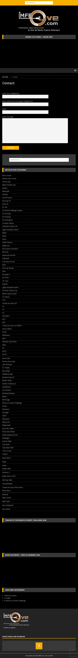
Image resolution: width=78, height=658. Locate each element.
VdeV (4, 345)
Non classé (6, 509)
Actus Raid (6, 358)
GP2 (3, 319)
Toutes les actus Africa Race (12, 487)
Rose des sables (8, 428)
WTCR (4, 354)
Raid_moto (6, 422)
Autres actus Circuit (9, 178)
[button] (74, 70)
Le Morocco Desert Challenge (15, 601)
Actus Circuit (6, 175)
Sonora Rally (6, 441)
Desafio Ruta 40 (8, 377)
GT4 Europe (6, 217)
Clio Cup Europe (8, 268)
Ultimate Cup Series (9, 342)
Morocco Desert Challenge (12, 403)
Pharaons (5, 409)
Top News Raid (7, 448)
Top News (6, 444)
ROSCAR (5, 252)
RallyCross (6, 246)
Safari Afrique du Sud (9, 435)
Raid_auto (5, 419)
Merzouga (6, 400)
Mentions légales (9, 628)
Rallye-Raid (6, 425)
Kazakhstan (6, 387)
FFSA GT (5, 204)
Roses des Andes (8, 432)
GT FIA (4, 207)
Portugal (5, 412)
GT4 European (7, 220)
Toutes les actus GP (9, 303)
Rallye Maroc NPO (9, 476)
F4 (3, 313)
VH (3, 348)
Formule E (6, 316)
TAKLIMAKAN (7, 484)
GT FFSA (5, 278)
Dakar (4, 465)
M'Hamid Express (8, 393)
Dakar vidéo (6, 469)
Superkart (5, 258)
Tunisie (4, 454)
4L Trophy (6, 368)
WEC (4, 338)
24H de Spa (6, 182)
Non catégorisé (7, 505)
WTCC (4, 351)
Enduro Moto (7, 380)
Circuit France (7, 198)
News (4, 236)
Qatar (4, 416)
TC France (6, 297)
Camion (5, 194)
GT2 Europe (6, 214)
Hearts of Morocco (9, 384)
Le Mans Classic (8, 223)
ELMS (4, 332)
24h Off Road (7, 364)
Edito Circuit (6, 498)
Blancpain (5, 191)
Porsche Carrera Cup (9, 290)
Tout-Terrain (6, 451)
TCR (3, 300)
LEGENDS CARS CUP (9, 226)
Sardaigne (5, 438)
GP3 (3, 322)
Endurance (6, 335)
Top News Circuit (8, 262)
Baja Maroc (6, 458)
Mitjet (4, 233)
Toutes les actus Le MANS (12, 326)
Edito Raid (6, 501)
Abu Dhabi (6, 371)
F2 (3, 306)
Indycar (5, 284)
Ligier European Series (10, 230)
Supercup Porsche (8, 255)
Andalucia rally (7, 374)
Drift (3, 271)
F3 (3, 309)
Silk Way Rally (7, 480)
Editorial (5, 494)
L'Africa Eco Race (10, 595)
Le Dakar (7, 598)
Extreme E (6, 472)
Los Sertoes (6, 390)
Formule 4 (6, 274)
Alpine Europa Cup (8, 185)
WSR (4, 265)
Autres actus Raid (8, 361)
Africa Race (6, 490)
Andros (4, 188)
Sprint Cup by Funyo (9, 294)
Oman (4, 406)
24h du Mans (7, 329)
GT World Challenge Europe (12, 210)
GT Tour (5, 281)
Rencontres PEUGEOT (10, 249)
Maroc (4, 396)
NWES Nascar (7, 242)
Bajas (4, 462)
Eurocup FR (6, 201)
